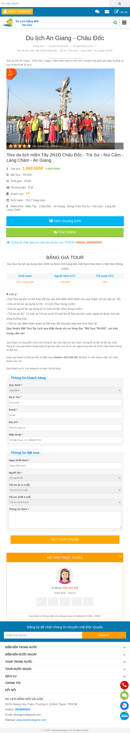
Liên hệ (120, 12)
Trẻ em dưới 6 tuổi (20, 497)
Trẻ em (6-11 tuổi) (19, 484)
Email (13, 409)
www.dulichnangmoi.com (31, 719)
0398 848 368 (64, 587)
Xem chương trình (65, 221)
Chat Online (65, 232)
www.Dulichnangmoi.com (62, 730)
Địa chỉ (14, 422)
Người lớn (15, 472)
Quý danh (15, 385)
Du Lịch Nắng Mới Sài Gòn (27, 23)
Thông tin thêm (19, 509)
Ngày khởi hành (19, 460)
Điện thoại (16, 434)
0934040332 (22, 709)
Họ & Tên (15, 397)
